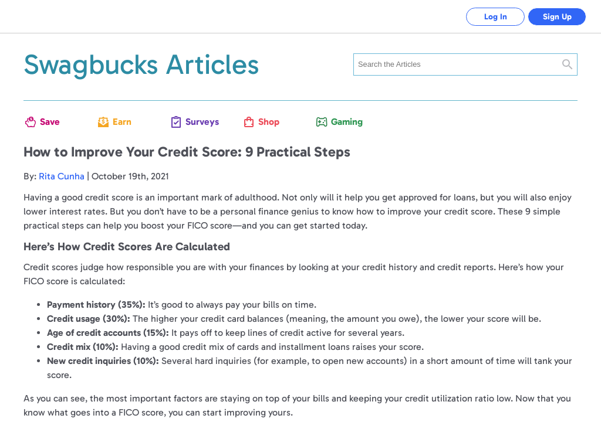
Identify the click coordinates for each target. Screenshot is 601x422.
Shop (268, 121)
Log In (495, 17)
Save (50, 121)
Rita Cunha (62, 176)
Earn (122, 121)
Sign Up (557, 17)
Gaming (345, 121)
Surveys (199, 121)
